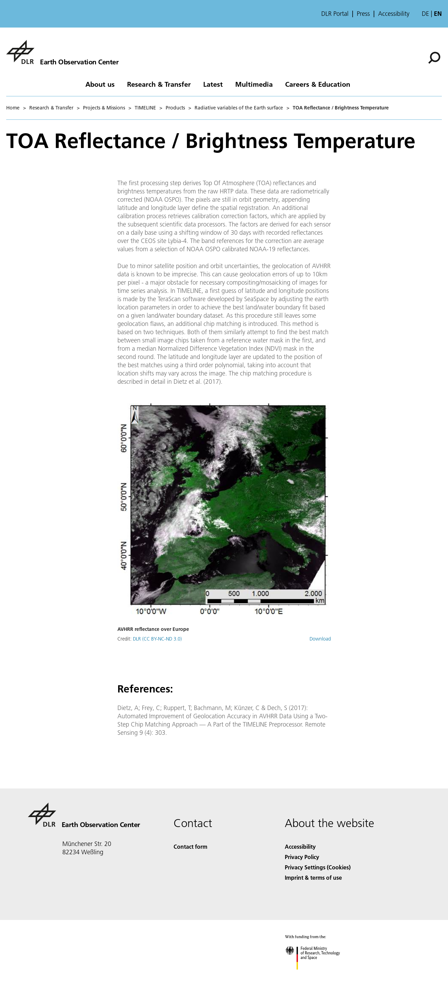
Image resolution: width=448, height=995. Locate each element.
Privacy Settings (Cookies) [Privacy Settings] (318, 867)
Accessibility (393, 14)
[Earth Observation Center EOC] (62, 52)
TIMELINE (145, 107)
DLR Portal (334, 14)
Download (320, 639)
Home (13, 107)
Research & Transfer (159, 84)
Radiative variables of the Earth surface (239, 107)
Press (363, 14)
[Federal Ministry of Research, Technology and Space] (318, 976)
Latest (213, 84)
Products (175, 107)
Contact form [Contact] (190, 846)
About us (100, 84)
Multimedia (254, 84)
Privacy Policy (302, 856)
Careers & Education (317, 84)
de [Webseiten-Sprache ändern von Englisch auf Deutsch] (425, 14)
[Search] (434, 58)
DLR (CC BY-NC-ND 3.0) (157, 639)
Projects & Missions (104, 107)
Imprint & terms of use (313, 877)
